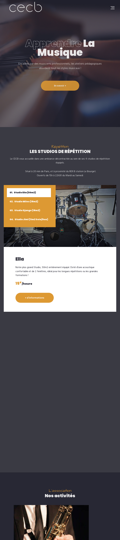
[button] (53, 476)
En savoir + (60, 85)
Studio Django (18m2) (25, 210)
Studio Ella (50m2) (23, 192)
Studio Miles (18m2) (24, 201)
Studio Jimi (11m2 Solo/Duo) (29, 219)
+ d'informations (34, 297)
